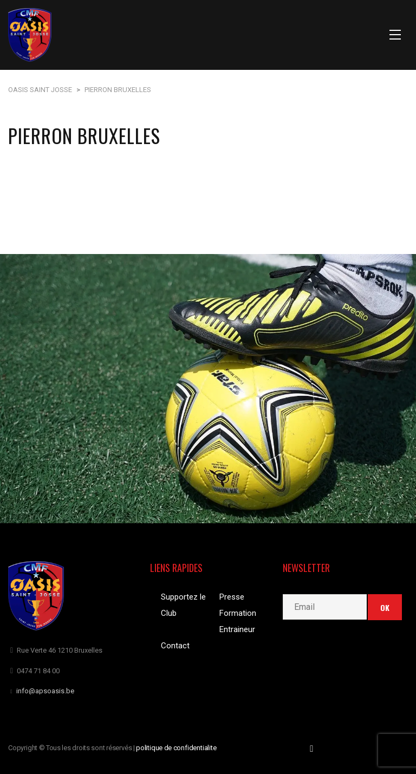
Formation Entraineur (237, 621)
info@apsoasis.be (45, 691)
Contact (175, 646)
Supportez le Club (183, 605)
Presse (231, 597)
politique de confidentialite (176, 748)
